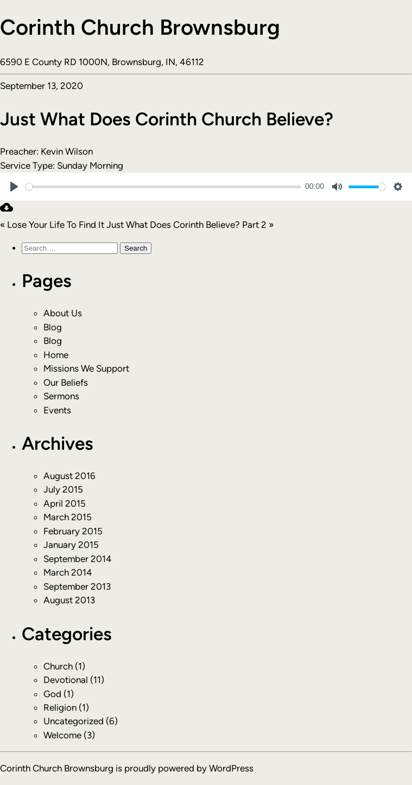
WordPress (231, 768)
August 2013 (69, 600)
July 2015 (63, 489)
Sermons (61, 396)
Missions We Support (86, 368)
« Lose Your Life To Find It (52, 224)
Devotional (65, 679)
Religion (60, 707)
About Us (62, 313)
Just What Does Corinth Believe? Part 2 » (190, 224)
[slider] (163, 187)
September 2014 (77, 558)
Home (55, 354)
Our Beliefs (65, 382)
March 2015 (67, 517)
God (52, 693)
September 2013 (77, 586)
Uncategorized (73, 721)
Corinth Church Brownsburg (140, 27)
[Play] (14, 186)
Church (58, 666)
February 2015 (73, 531)
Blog (52, 327)
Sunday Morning (90, 165)
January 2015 (71, 544)
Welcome (62, 735)
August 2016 (69, 475)
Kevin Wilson (67, 151)
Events (57, 410)
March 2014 (67, 572)
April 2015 (64, 503)
